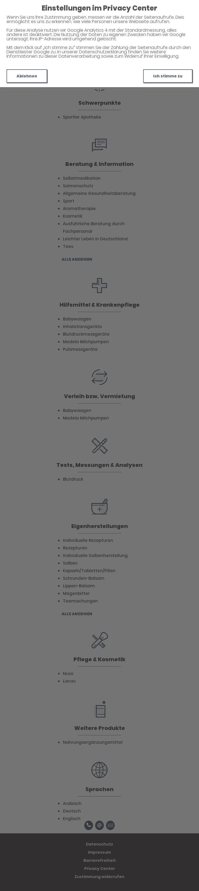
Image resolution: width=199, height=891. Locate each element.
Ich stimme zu (167, 76)
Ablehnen (27, 76)
